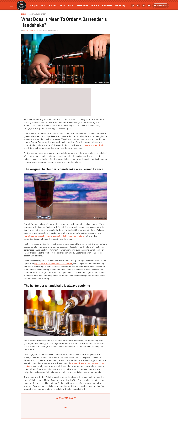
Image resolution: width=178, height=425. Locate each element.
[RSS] (149, 5)
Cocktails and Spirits (38, 14)
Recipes (34, 5)
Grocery (95, 5)
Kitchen (52, 5)
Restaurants (82, 5)
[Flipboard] (138, 5)
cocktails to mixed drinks (93, 145)
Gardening (120, 5)
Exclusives (107, 5)
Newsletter (160, 5)
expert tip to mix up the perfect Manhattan (53, 263)
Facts (62, 5)
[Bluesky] (143, 5)
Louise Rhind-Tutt (29, 30)
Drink (70, 5)
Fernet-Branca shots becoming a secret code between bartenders (54, 236)
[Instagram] (133, 5)
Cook (43, 5)
